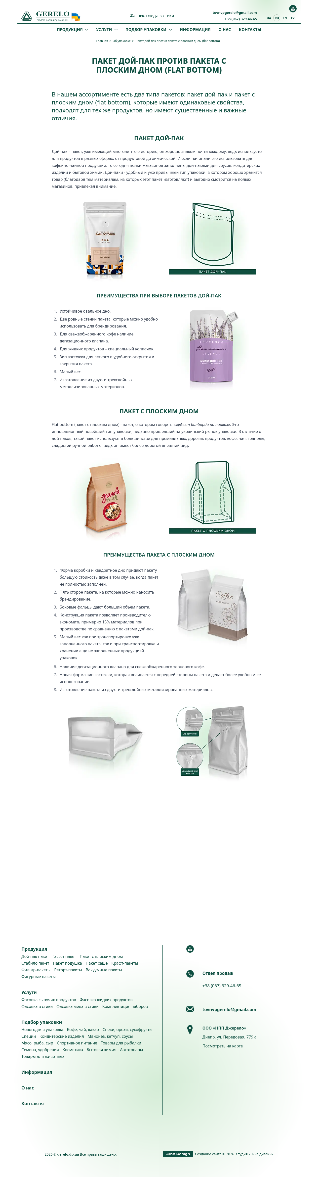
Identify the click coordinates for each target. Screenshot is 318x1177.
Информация (195, 29)
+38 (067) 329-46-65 (241, 18)
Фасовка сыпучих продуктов (48, 999)
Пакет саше (97, 963)
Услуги (104, 29)
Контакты (250, 29)
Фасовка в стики (37, 1006)
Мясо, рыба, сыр (37, 1043)
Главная (102, 41)
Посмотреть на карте (222, 1046)
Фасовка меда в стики (151, 15)
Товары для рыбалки (121, 1043)
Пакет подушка (67, 963)
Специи (28, 1036)
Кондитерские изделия (62, 1036)
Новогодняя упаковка (42, 1029)
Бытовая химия (102, 1049)
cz (293, 18)
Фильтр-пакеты (36, 970)
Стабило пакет (35, 963)
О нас (225, 29)
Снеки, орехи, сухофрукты (128, 1029)
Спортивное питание (77, 1043)
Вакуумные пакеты (104, 970)
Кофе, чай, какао (83, 1029)
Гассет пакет (64, 956)
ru (277, 18)
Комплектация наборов (125, 1006)
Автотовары (131, 1049)
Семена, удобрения (40, 1049)
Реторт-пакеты (68, 970)
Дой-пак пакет (35, 956)
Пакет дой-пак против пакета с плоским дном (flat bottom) (177, 41)
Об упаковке (122, 41)
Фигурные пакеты (38, 976)
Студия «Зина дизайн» (255, 1154)
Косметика (73, 1049)
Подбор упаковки (145, 29)
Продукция (70, 29)
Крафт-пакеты (124, 963)
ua (269, 18)
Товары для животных (42, 1056)
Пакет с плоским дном (101, 956)
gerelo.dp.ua (68, 1154)
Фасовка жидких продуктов (106, 999)
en (285, 18)
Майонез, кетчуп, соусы (110, 1036)
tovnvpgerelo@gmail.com (235, 12)
